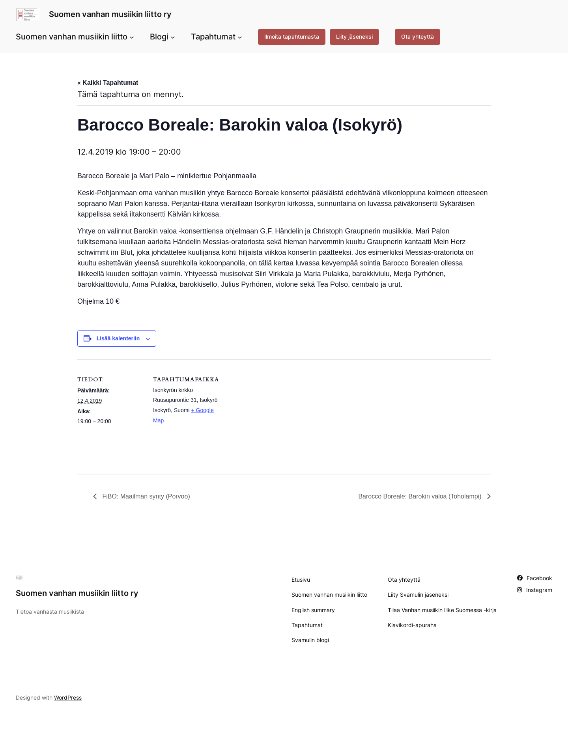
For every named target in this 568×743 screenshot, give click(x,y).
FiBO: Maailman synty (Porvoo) (145, 496)
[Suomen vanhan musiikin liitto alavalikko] (131, 36)
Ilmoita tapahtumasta (291, 36)
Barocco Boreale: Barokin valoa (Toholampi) (420, 496)
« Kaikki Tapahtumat (107, 82)
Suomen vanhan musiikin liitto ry (110, 14)
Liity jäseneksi (354, 36)
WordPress (68, 697)
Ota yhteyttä (417, 36)
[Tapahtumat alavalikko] (239, 36)
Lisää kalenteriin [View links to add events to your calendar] (118, 338)
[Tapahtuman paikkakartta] (270, 414)
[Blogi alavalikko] (172, 36)
